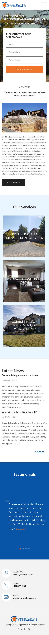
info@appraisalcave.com (24, 598)
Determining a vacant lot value (20, 375)
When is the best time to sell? (19, 412)
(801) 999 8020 (19, 586)
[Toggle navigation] (44, 5)
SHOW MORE (39, 452)
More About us (13, 182)
